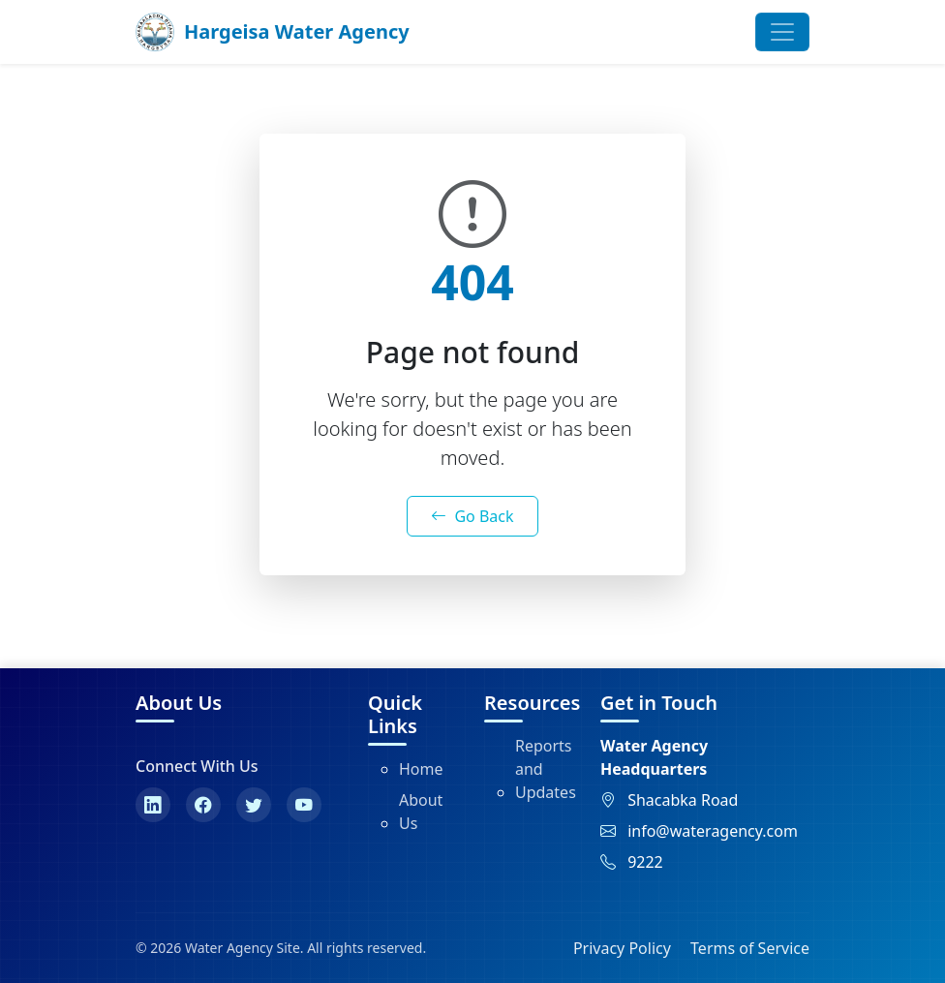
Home (421, 769)
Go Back (472, 516)
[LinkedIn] (153, 804)
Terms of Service (749, 948)
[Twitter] (253, 804)
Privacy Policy (622, 948)
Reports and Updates (545, 769)
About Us (420, 811)
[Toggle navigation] (782, 32)
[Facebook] (203, 804)
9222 (645, 862)
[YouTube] (304, 804)
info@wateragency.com (712, 831)
